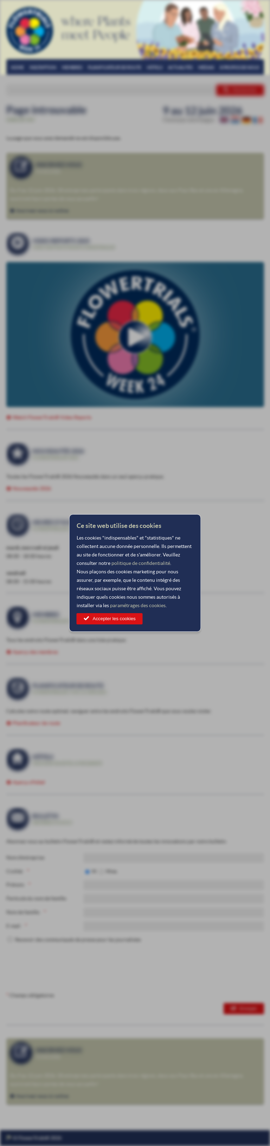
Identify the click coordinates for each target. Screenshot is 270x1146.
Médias (206, 67)
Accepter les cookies (114, 618)
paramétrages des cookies (138, 605)
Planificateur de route (114, 67)
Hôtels (154, 67)
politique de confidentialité (140, 563)
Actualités (180, 67)
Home (17, 67)
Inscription (43, 67)
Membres (72, 67)
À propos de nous (239, 67)
